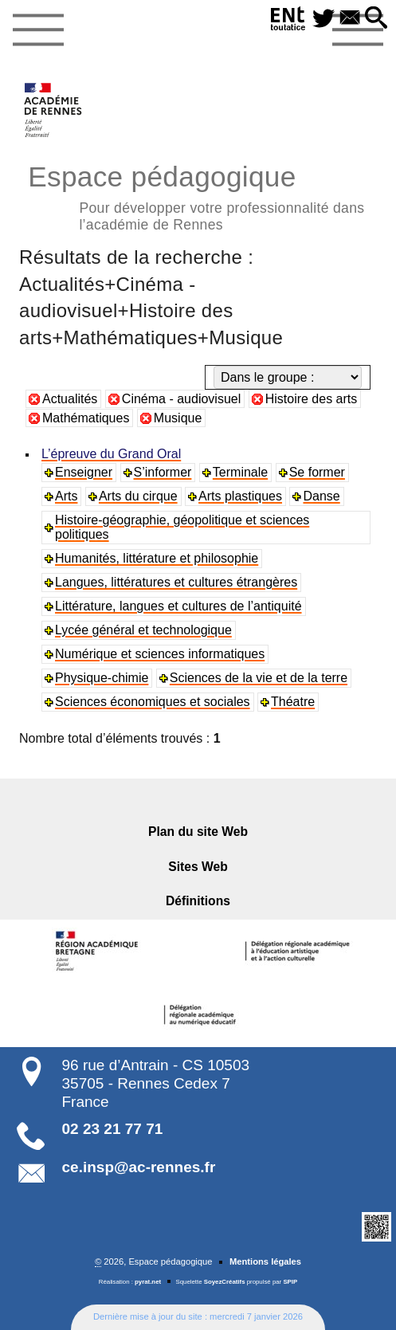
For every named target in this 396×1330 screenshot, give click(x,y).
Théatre (293, 701)
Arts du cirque (138, 496)
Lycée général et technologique (143, 630)
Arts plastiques (240, 496)
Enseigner (83, 472)
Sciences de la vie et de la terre (258, 678)
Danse (321, 496)
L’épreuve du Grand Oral (111, 454)
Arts (66, 496)
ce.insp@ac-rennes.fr (139, 1167)
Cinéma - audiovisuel (181, 399)
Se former (317, 472)
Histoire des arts (311, 399)
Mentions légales (265, 1261)
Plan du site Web (198, 831)
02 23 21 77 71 (112, 1128)
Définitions (198, 901)
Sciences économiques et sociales (152, 701)
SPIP (290, 1281)
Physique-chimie (101, 678)
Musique (178, 418)
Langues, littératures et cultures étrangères (176, 582)
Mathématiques (85, 418)
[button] (376, 18)
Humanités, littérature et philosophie (156, 558)
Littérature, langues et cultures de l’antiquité (178, 606)
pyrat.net (148, 1281)
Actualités (69, 399)
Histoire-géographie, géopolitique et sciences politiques (182, 527)
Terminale (240, 472)
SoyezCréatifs (224, 1281)
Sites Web (198, 866)
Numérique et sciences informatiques (160, 654)
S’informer (163, 472)
